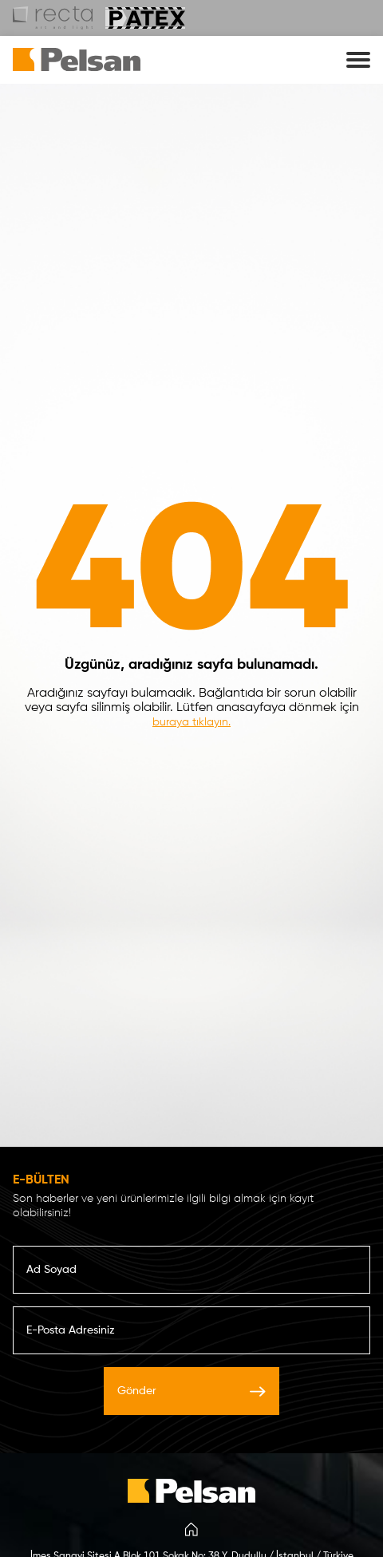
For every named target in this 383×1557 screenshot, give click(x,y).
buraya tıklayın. (191, 722)
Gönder (191, 1391)
